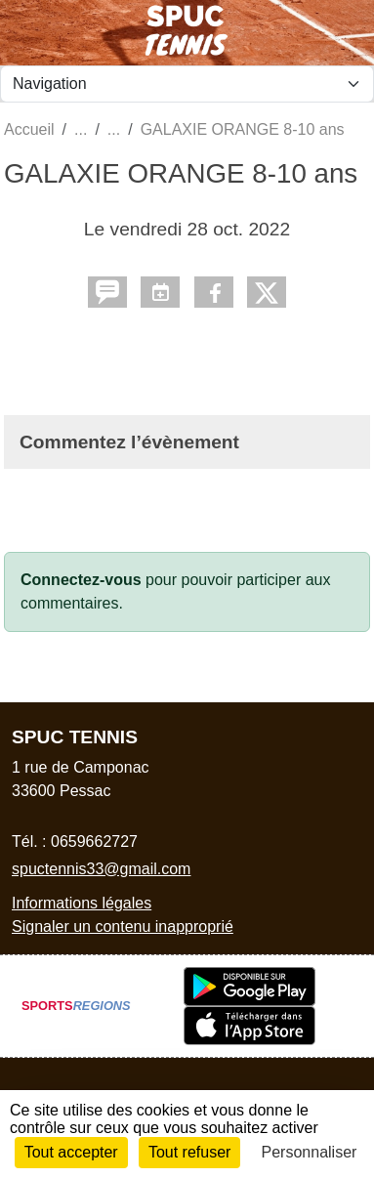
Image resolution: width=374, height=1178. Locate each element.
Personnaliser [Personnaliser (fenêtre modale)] (309, 1152)
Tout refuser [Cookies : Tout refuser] (189, 1152)
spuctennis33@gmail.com (101, 869)
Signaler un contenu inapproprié (122, 926)
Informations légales (81, 903)
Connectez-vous (81, 579)
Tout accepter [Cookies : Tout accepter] (71, 1152)
